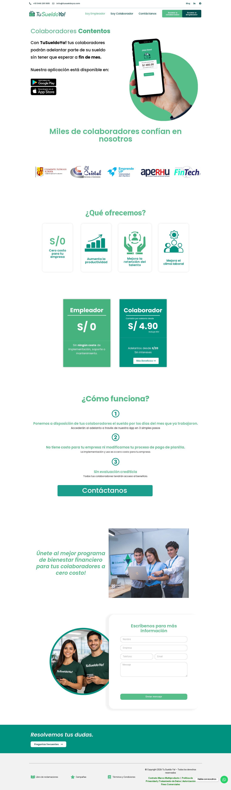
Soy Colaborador (122, 13)
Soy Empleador (95, 13)
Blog (188, 3)
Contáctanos (147, 13)
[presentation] (143, 685)
